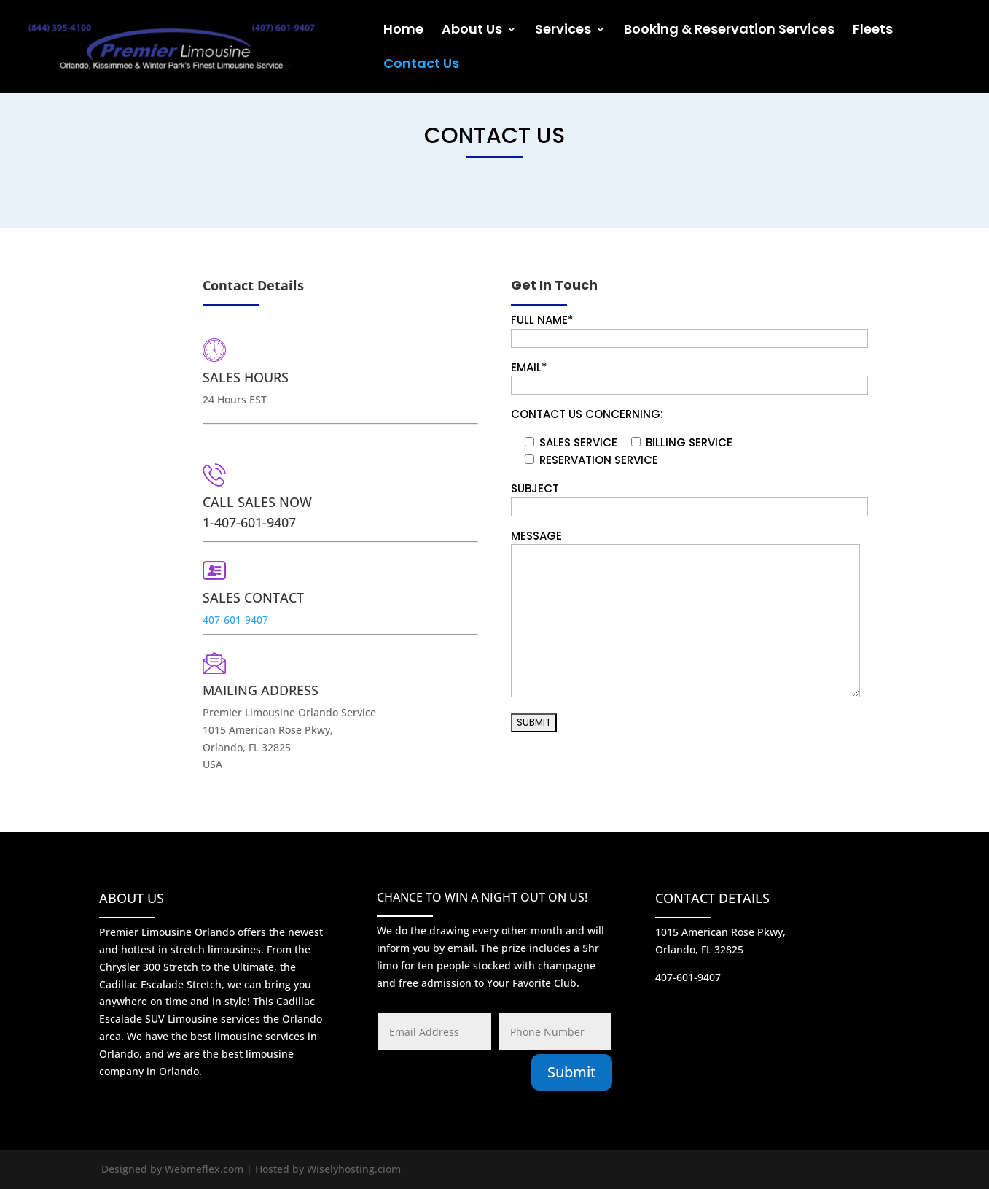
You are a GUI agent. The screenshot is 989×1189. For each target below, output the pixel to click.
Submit (571, 1072)
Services (563, 31)
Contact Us (421, 65)
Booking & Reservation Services (729, 31)
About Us (472, 31)
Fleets (873, 31)
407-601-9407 (262, 610)
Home (403, 31)
